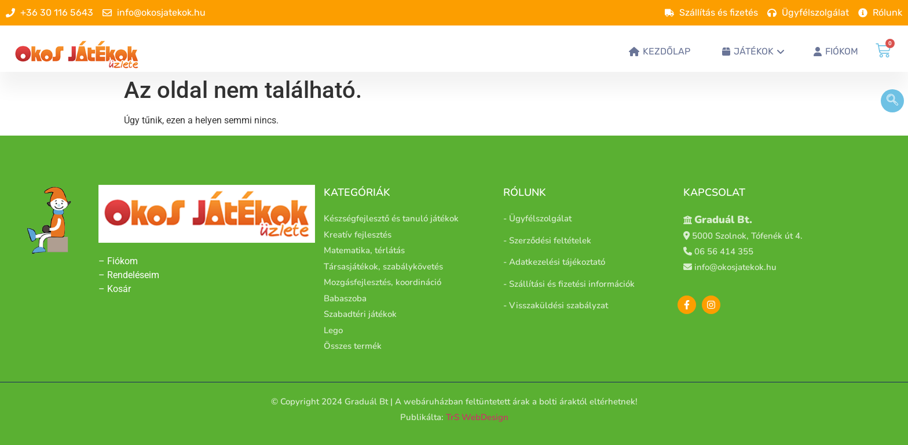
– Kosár (114, 288)
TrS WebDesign (477, 417)
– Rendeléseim (128, 274)
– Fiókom (119, 261)
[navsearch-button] (892, 100)
